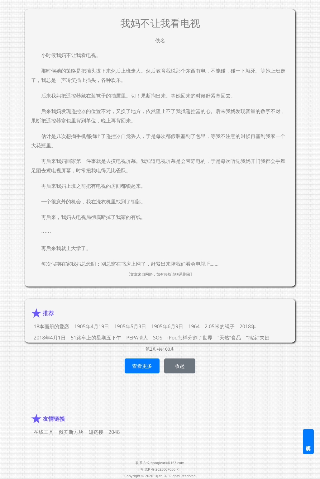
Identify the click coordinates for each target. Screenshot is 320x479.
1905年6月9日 (167, 326)
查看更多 (142, 366)
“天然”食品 (229, 337)
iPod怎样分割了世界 (190, 337)
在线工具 (44, 432)
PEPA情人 (137, 337)
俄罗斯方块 (71, 432)
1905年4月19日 (91, 326)
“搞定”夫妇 (258, 337)
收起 (180, 366)
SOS (157, 337)
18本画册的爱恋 (51, 326)
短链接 (95, 432)
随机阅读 (308, 441)
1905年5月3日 (130, 326)
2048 (114, 432)
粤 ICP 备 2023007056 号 (160, 469)
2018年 (248, 326)
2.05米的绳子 (220, 326)
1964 (194, 326)
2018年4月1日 (50, 337)
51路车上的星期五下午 (96, 337)
